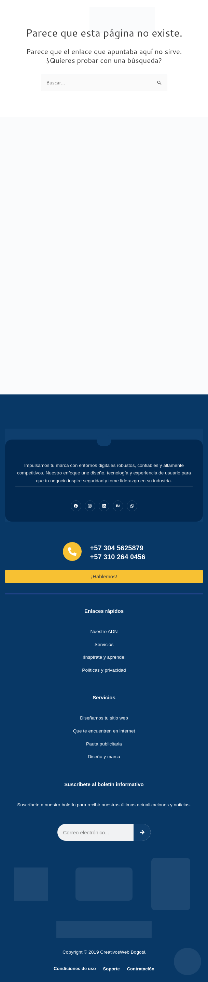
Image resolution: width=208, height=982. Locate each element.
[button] (192, 20)
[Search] (142, 832)
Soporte (111, 968)
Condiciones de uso (75, 968)
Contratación (140, 968)
